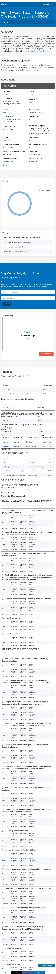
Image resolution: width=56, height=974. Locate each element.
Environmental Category (38, 144)
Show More (38, 51)
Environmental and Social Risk (14, 151)
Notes (5, 165)
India (4, 113)
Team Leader (7, 98)
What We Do (5, 4)
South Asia (6, 140)
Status (31, 92)
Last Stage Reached (10, 158)
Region (5, 137)
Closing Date (33, 151)
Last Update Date (35, 158)
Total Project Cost (10, 126)
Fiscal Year (33, 137)
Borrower (33, 98)
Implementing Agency (37, 126)
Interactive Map (46, 354)
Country (5, 110)
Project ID (6, 92)
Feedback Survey (47, 966)
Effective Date (34, 117)
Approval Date (8, 117)
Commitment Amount (11, 144)
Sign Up (7, 304)
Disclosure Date (35, 110)
